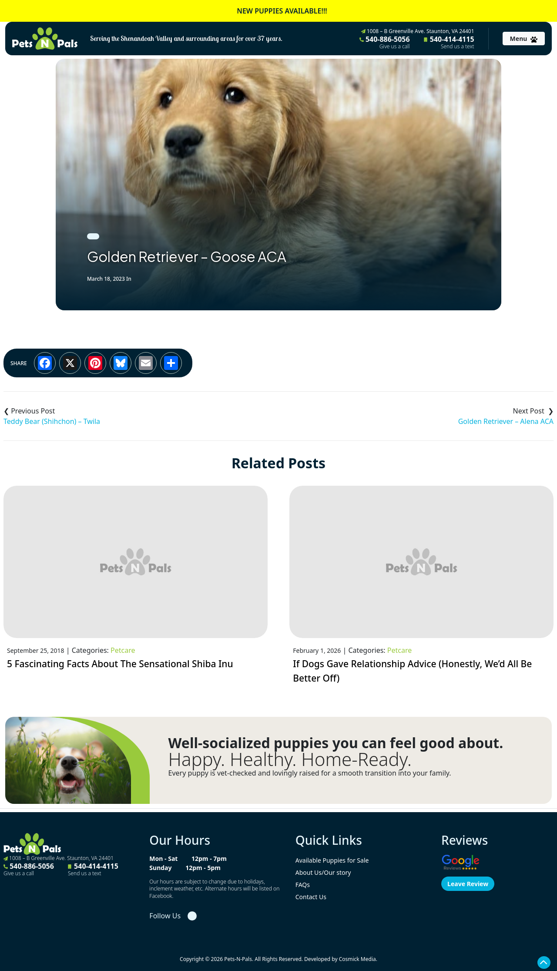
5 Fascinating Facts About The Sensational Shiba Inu (120, 664)
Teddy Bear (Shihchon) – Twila (51, 421)
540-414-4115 (449, 42)
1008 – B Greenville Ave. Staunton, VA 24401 (417, 31)
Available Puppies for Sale (332, 860)
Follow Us (165, 916)
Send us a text (457, 47)
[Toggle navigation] (524, 38)
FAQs (302, 884)
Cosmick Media (357, 959)
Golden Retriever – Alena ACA (506, 421)
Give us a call (394, 47)
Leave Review (467, 884)
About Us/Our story (323, 872)
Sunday (160, 867)
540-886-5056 (384, 42)
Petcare (123, 650)
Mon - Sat (163, 858)
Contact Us (310, 897)
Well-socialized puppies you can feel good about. (335, 743)
